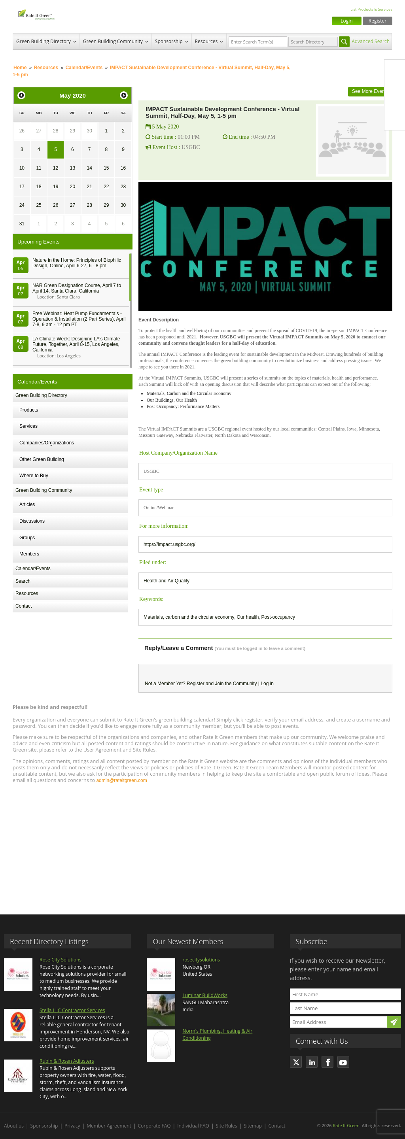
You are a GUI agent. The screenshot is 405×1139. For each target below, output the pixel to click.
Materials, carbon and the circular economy (189, 617)
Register (377, 20)
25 (38, 205)
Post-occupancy (278, 617)
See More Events (370, 91)
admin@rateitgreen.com (121, 780)
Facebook (394, 70)
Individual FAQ (193, 1125)
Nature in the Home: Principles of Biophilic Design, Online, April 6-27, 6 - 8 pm (76, 262)
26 (22, 131)
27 (38, 131)
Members (29, 554)
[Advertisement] (202, 845)
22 (106, 186)
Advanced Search (371, 41)
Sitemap (253, 1125)
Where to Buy (33, 475)
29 (72, 131)
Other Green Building (41, 459)
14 (89, 168)
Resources (206, 41)
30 (89, 131)
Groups (27, 537)
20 (72, 186)
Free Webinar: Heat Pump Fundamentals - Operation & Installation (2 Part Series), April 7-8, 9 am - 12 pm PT (78, 319)
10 (22, 168)
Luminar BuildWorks (204, 995)
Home (19, 67)
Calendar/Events (83, 67)
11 (38, 168)
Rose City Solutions (60, 959)
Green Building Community (113, 41)
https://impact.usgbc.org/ (169, 544)
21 (89, 186)
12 (55, 168)
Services (28, 426)
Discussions (32, 521)
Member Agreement (109, 1125)
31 (22, 224)
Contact (23, 606)
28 (55, 131)
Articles (27, 504)
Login (346, 20)
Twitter (394, 86)
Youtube (394, 119)
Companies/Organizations (46, 443)
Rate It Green (346, 1125)
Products (28, 410)
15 (106, 168)
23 (123, 186)
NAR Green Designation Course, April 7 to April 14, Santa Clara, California (76, 288)
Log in (267, 683)
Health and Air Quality (166, 581)
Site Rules (226, 1125)
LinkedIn (394, 103)
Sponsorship (169, 41)
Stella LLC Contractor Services (72, 1010)
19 (55, 186)
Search (22, 581)
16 (123, 168)
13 (72, 168)
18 (38, 186)
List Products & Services (371, 9)
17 (22, 186)
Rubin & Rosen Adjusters (67, 1061)
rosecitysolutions (201, 959)
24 (22, 205)
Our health (248, 617)
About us (14, 1125)
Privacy (72, 1125)
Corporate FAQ (154, 1125)
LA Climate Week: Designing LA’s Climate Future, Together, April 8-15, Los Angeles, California (76, 344)
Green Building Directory (43, 41)
